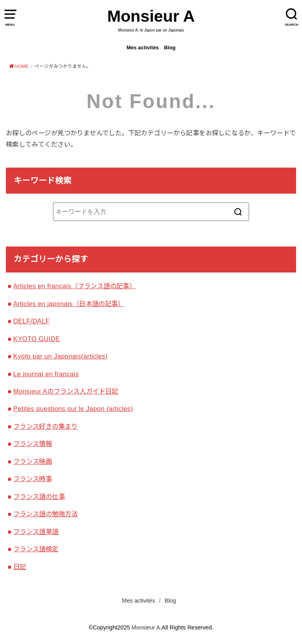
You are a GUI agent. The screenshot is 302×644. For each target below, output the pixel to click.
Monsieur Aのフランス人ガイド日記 (65, 391)
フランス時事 (32, 478)
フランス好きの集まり (45, 426)
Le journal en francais (46, 373)
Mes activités (143, 47)
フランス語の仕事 (39, 496)
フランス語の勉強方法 (45, 513)
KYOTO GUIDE (36, 338)
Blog (169, 47)
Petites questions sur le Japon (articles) (73, 408)
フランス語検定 (36, 549)
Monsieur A (151, 16)
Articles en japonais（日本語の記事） (68, 303)
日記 (19, 566)
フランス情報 (32, 443)
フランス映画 (32, 461)
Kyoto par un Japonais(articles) (60, 356)
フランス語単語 (36, 531)
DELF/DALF (31, 321)
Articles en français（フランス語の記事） (74, 285)
